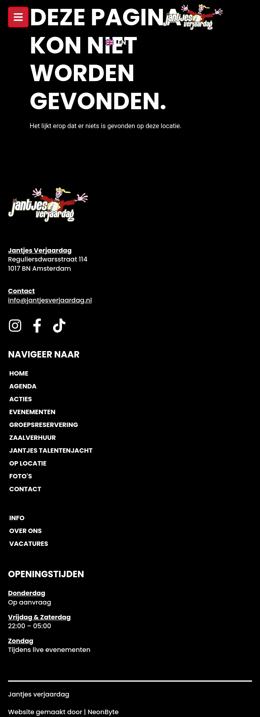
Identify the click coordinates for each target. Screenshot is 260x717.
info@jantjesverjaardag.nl (50, 300)
